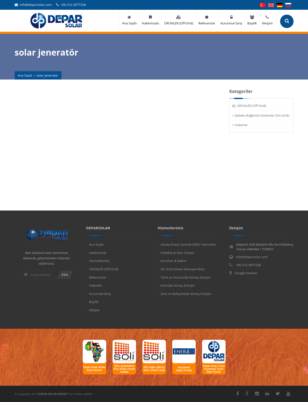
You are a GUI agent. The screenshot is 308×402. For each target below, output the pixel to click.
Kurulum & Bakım (174, 261)
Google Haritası (246, 273)
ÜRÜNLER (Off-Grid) (251, 105)
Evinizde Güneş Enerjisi (178, 285)
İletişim (94, 310)
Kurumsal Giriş (100, 293)
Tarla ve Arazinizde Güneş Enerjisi (185, 277)
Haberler (241, 125)
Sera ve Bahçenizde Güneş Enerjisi (186, 293)
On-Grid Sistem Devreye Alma (183, 269)
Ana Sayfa (25, 75)
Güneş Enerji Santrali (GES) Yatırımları (188, 244)
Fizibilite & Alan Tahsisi (177, 253)
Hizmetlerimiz (99, 261)
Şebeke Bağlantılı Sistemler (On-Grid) (262, 115)
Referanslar (97, 277)
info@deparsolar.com (33, 4)
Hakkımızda (97, 253)
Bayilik (94, 302)
